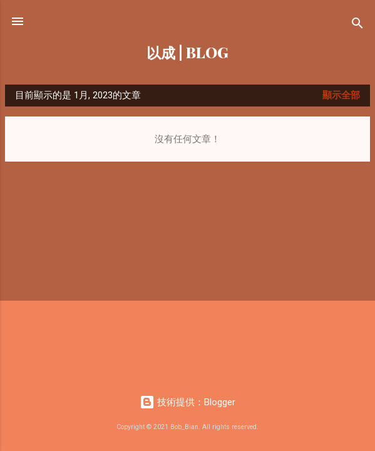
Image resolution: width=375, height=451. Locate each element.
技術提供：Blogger (187, 402)
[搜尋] (357, 25)
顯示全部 (341, 95)
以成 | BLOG (187, 52)
